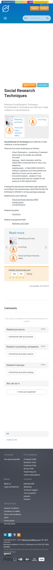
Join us (44, 8)
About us (7, 484)
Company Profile (30, 459)
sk (48, 5)
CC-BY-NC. (12, 552)
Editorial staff (29, 484)
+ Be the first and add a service (20, 354)
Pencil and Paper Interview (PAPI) (25, 200)
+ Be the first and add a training (20, 372)
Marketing (28, 487)
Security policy (9, 524)
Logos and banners (11, 487)
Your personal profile (12, 459)
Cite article (43, 85)
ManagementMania (11, 2)
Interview (15, 160)
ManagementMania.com (31, 540)
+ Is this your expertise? (26, 392)
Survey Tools (29, 469)
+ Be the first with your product (20, 337)
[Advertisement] (26, 50)
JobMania (33, 2)
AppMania (20, 2)
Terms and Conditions (12, 514)
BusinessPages (41, 2)
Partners (27, 499)
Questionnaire (17, 168)
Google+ (7, 547)
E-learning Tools (30, 466)
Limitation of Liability (12, 511)
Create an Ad (12, 440)
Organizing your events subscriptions (32, 473)
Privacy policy (9, 521)
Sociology (16, 214)
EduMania (27, 2)
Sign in (34, 8)
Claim (6, 518)
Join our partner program (30, 494)
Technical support (31, 490)
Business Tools (30, 462)
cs (45, 5)
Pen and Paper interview (35, 192)
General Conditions (11, 508)
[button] (5, 246)
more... (43, 329)
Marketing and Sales (20, 223)
